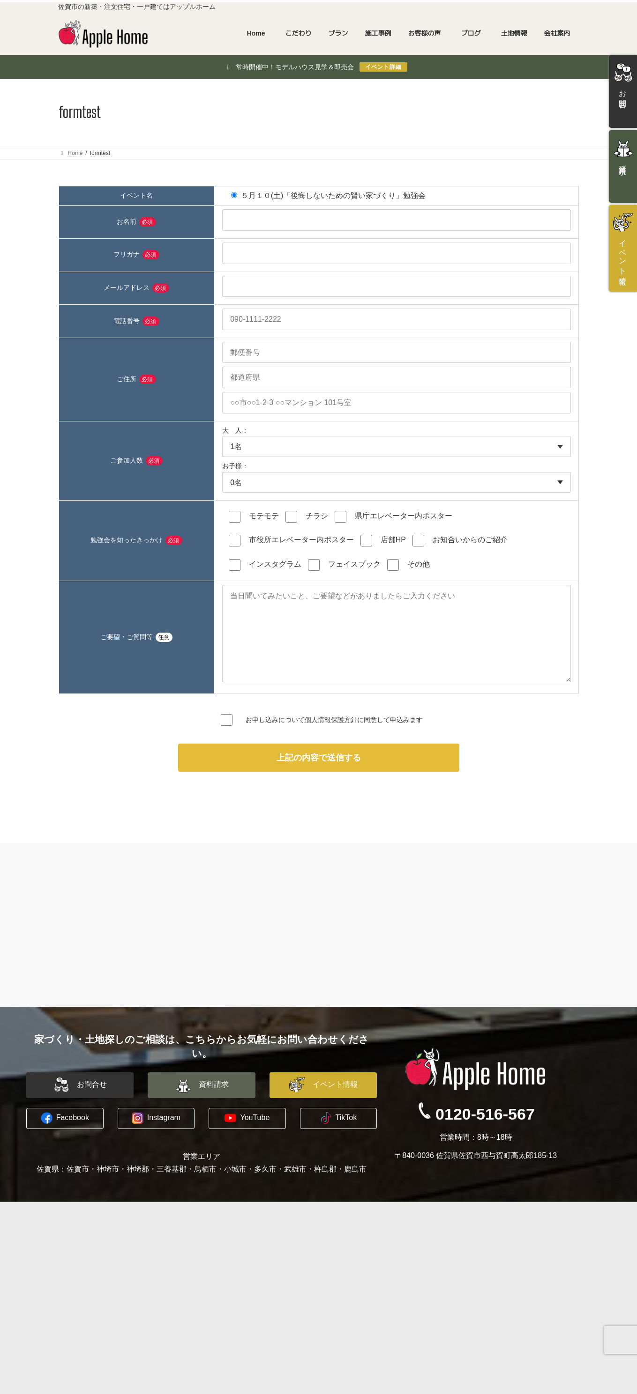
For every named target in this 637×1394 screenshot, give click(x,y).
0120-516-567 (485, 1133)
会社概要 (345, 1259)
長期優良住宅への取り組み (104, 1315)
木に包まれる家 (88, 1282)
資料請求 (478, 1271)
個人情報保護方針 (331, 738)
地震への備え (85, 1293)
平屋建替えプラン (223, 1271)
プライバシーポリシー (365, 1282)
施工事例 (204, 1293)
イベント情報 (484, 1282)
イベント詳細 (383, 67)
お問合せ (478, 1259)
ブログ (342, 1293)
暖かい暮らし (85, 1304)
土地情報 (204, 1326)
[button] (80, 1104)
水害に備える (85, 1271)
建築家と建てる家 (223, 1259)
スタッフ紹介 (352, 1271)
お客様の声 (207, 1304)
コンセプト (81, 1259)
